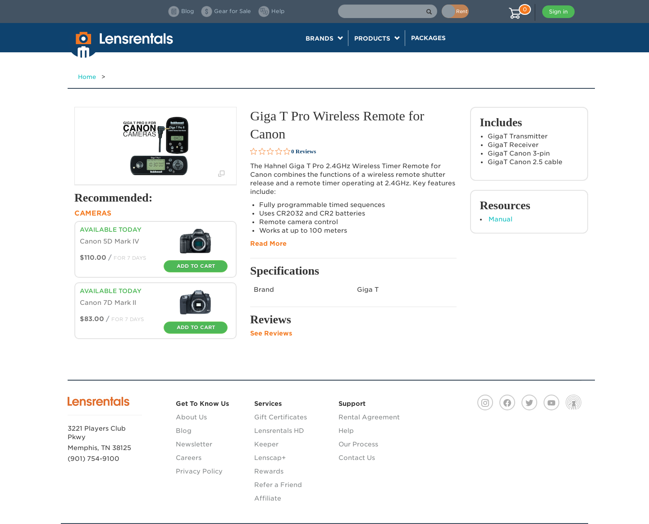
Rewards (268, 471)
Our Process (358, 444)
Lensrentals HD (279, 430)
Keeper (266, 444)
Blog (184, 430)
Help (346, 430)
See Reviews (271, 333)
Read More (268, 243)
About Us (191, 417)
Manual (500, 219)
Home (87, 77)
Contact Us (356, 457)
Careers (188, 457)
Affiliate (267, 498)
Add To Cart (196, 266)
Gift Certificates (280, 417)
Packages (428, 37)
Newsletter (194, 444)
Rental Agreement (369, 417)
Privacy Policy (199, 471)
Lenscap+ (270, 457)
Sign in (558, 11)
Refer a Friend (278, 484)
